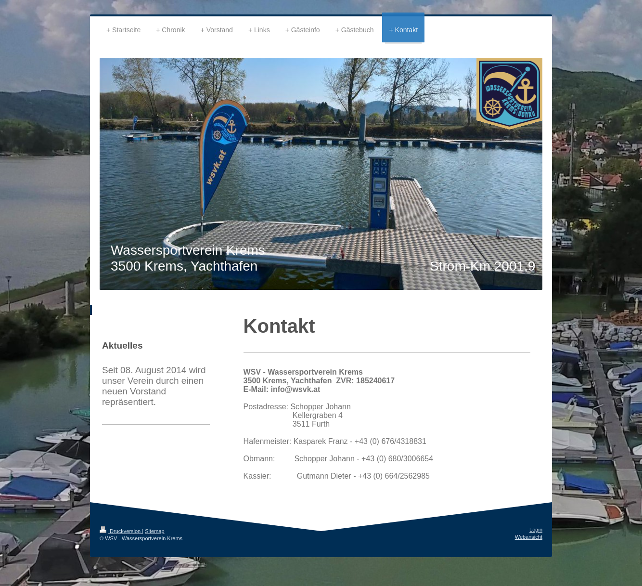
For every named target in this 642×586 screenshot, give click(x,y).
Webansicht (528, 537)
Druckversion (121, 531)
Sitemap (154, 531)
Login (535, 530)
